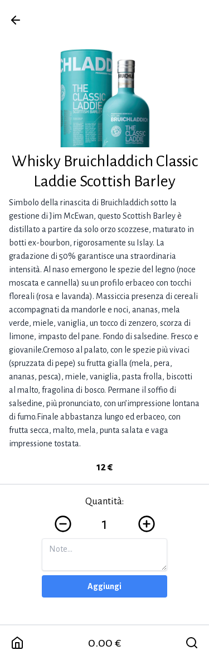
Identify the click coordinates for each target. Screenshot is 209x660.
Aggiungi (104, 586)
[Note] (104, 554)
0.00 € (104, 642)
